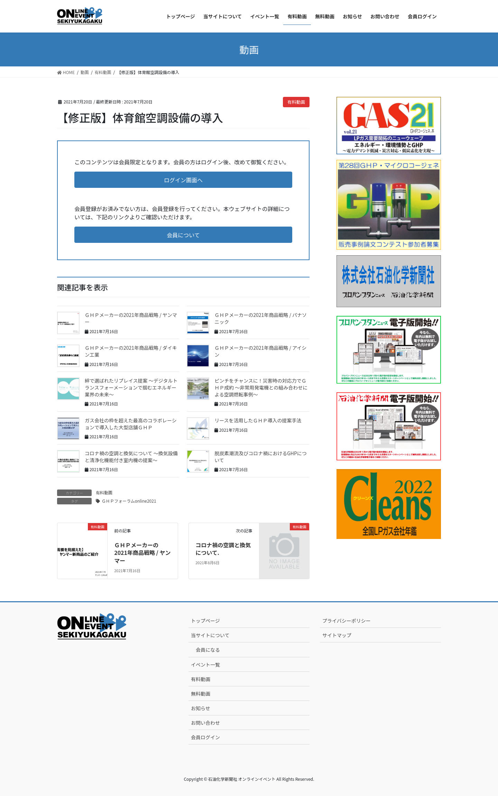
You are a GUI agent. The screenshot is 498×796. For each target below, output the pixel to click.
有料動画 (296, 102)
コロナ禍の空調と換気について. (223, 549)
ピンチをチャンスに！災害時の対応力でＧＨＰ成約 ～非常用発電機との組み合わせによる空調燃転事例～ (260, 387)
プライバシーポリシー (346, 620)
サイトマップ (336, 635)
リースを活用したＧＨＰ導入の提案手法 (257, 420)
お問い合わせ (205, 722)
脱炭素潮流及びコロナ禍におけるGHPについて (260, 457)
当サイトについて (210, 635)
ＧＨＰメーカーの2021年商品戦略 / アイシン (260, 351)
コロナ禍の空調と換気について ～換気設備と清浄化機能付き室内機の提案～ (131, 457)
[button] (183, 180)
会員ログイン (205, 737)
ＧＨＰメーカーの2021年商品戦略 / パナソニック (260, 318)
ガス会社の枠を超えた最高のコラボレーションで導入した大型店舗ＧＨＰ (131, 424)
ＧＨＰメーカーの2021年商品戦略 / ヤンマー (131, 318)
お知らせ (200, 708)
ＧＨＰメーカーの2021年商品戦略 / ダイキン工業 (131, 351)
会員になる (208, 649)
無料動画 (200, 693)
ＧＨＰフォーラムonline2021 (129, 501)
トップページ (205, 620)
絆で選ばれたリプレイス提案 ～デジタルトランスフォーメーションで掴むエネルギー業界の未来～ (131, 387)
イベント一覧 (205, 664)
